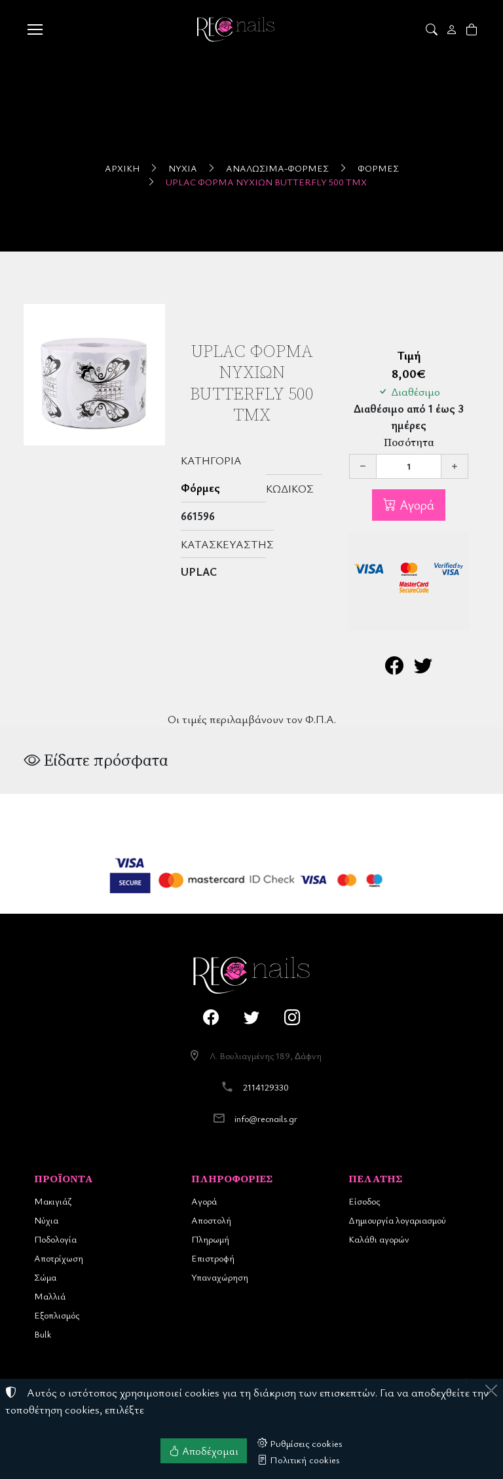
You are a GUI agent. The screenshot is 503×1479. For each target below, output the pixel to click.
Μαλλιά (49, 1296)
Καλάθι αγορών (378, 1239)
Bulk (42, 1334)
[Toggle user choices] (453, 29)
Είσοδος (364, 1201)
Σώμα (45, 1277)
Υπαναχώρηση (219, 1277)
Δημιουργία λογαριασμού (397, 1220)
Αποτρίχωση (58, 1258)
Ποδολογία (55, 1239)
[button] (432, 29)
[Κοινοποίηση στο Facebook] (394, 668)
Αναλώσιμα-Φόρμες (277, 168)
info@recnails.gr (265, 1118)
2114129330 (266, 1087)
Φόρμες (378, 168)
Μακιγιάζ (52, 1201)
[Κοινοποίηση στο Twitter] (423, 668)
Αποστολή (211, 1220)
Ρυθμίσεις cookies (300, 1443)
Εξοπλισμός (56, 1315)
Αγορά (415, 505)
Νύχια (182, 168)
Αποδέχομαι (203, 1451)
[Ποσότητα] (408, 466)
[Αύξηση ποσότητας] (454, 466)
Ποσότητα (409, 442)
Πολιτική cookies (298, 1459)
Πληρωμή (210, 1239)
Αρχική (122, 168)
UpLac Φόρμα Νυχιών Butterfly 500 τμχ (266, 182)
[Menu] (34, 29)
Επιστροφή (212, 1258)
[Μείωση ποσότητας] (363, 466)
